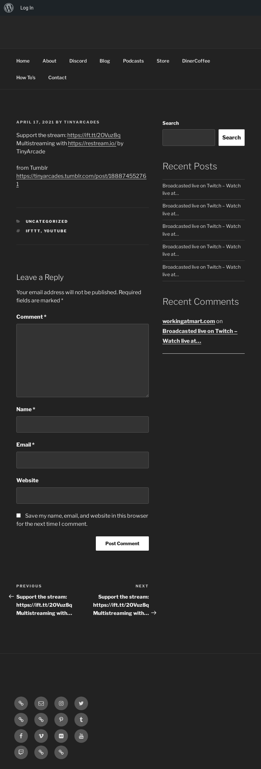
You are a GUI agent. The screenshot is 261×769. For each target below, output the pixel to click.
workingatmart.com (188, 321)
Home (23, 61)
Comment (31, 317)
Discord (78, 61)
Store (163, 61)
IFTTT (33, 231)
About (49, 61)
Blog (105, 61)
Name (25, 409)
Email (25, 444)
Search (170, 123)
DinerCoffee (196, 61)
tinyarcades (82, 122)
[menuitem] (9, 8)
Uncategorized (47, 221)
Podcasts (133, 61)
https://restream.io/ (92, 143)
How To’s (25, 77)
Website (27, 480)
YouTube (55, 231)
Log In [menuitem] (26, 8)
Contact (57, 77)
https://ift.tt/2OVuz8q (94, 135)
